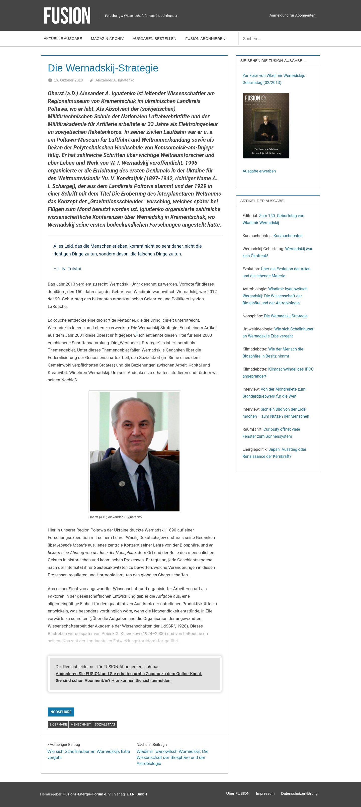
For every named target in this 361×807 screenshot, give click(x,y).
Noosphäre (61, 712)
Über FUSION (231, 794)
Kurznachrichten (288, 235)
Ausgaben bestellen (154, 38)
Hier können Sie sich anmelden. (141, 680)
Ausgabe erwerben (259, 171)
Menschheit (81, 724)
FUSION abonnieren (205, 38)
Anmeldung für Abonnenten (292, 15)
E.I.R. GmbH (137, 794)
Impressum (261, 794)
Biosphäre (58, 724)
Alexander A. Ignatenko (115, 80)
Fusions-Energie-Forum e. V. (87, 794)
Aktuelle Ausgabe (63, 38)
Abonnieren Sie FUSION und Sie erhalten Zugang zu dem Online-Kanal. (129, 673)
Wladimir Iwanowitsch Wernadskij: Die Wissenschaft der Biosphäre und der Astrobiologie (274, 296)
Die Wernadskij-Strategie (285, 316)
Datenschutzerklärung (298, 794)
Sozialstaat (105, 724)
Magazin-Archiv (107, 38)
